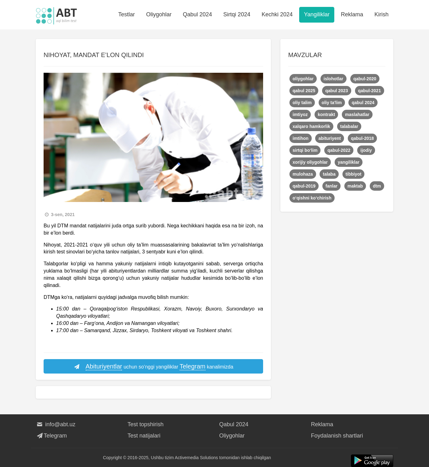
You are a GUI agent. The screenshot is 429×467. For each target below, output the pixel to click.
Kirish (381, 14)
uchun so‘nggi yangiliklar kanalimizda (153, 366)
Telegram (51, 436)
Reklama (352, 14)
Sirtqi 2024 (236, 14)
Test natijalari (144, 436)
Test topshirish (146, 424)
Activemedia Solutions (196, 457)
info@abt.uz (56, 424)
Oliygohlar (159, 14)
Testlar (126, 14)
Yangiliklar (317, 14)
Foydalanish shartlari (337, 436)
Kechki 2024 (277, 14)
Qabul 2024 (197, 14)
